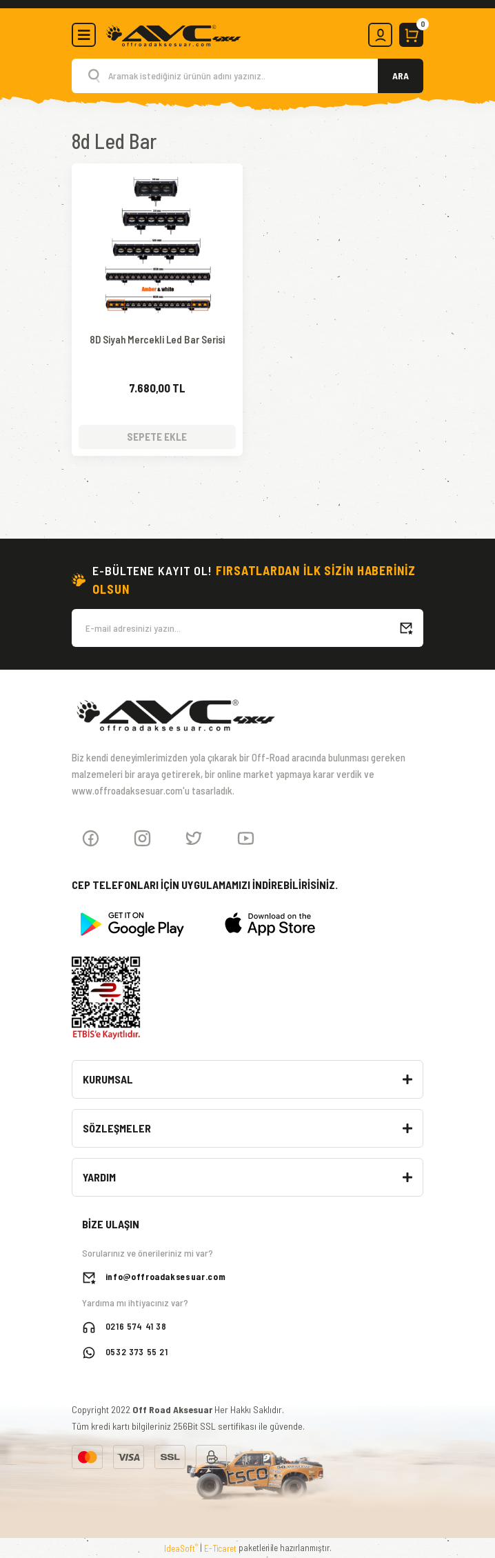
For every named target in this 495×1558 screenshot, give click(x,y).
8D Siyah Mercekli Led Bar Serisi (157, 340)
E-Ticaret (220, 1547)
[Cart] (411, 35)
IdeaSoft (181, 1547)
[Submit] (406, 627)
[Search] (247, 76)
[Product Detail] (157, 177)
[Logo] (173, 33)
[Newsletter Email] (247, 627)
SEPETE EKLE (157, 436)
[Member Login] (380, 35)
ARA (400, 75)
